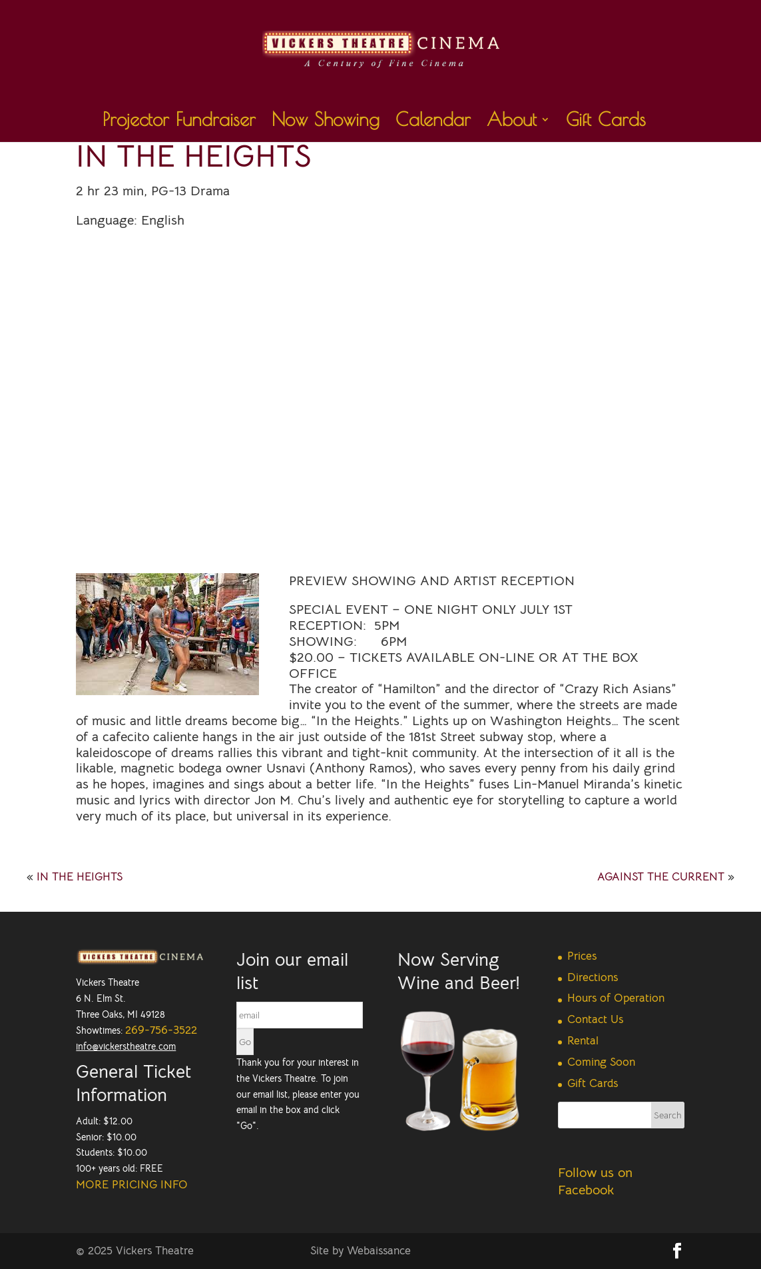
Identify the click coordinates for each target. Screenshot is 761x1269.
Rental (583, 1041)
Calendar (433, 122)
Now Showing (326, 122)
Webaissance (379, 1251)
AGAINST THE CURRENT (660, 877)
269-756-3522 (161, 1030)
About (512, 122)
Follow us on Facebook (595, 1181)
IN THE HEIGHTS (80, 877)
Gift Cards (606, 122)
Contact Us (595, 1019)
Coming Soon (601, 1062)
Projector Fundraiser (179, 122)
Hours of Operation (615, 998)
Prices (582, 956)
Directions (592, 977)
